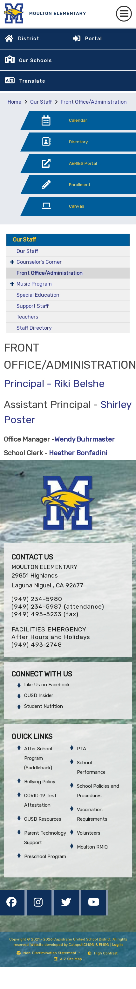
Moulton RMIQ (92, 847)
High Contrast (106, 953)
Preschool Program (45, 856)
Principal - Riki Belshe (54, 384)
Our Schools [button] (35, 60)
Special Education (38, 295)
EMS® (104, 945)
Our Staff (41, 102)
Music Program (34, 284)
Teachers (27, 317)
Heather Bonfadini (77, 453)
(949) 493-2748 (36, 644)
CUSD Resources (42, 819)
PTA (81, 749)
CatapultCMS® (81, 945)
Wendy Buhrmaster (84, 439)
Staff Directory (34, 328)
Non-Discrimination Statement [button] (50, 953)
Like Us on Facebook (47, 685)
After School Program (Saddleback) (38, 758)
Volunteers (88, 833)
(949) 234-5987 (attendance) (57, 606)
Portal (93, 39)
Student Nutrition (43, 706)
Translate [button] (32, 81)
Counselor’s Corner (39, 262)
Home (14, 102)
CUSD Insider (38, 695)
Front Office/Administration (94, 102)
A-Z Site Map (68, 959)
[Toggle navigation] (124, 13)
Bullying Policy (39, 782)
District (28, 39)
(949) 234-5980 (36, 599)
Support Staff (33, 306)
